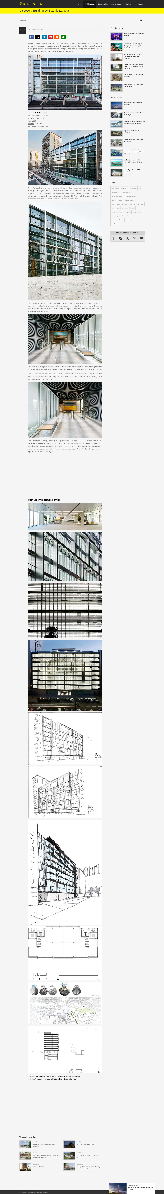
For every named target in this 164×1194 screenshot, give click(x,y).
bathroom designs (116, 200)
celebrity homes (127, 204)
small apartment (116, 224)
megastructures (137, 212)
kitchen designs (129, 200)
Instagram (120, 238)
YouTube (141, 238)
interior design (126, 192)
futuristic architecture (128, 208)
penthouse (133, 188)
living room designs (117, 196)
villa (139, 188)
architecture (115, 188)
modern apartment (117, 216)
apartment (124, 188)
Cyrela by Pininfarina (39, 1167)
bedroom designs (131, 196)
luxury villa (127, 212)
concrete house (139, 204)
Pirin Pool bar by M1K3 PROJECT (87, 1144)
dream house (115, 208)
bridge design (115, 204)
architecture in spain (38, 29)
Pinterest (134, 238)
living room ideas (116, 212)
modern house (129, 216)
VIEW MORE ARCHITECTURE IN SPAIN (44, 500)
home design (115, 192)
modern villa (129, 220)
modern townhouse (117, 220)
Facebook (113, 238)
